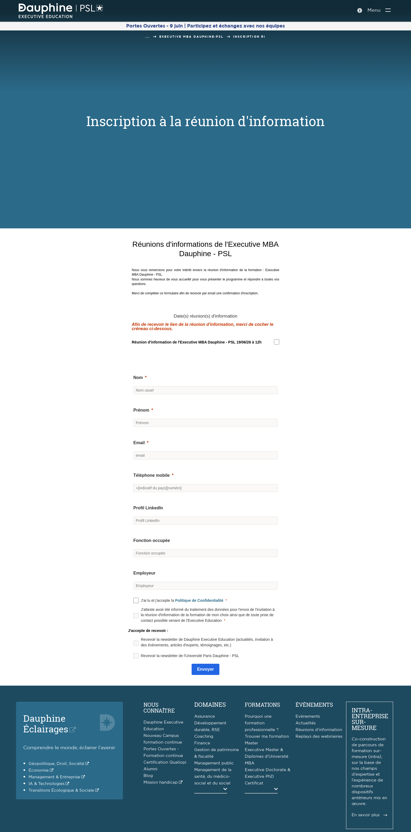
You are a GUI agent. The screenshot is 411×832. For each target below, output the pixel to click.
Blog (148, 776)
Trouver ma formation (267, 737)
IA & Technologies (46, 784)
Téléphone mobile (151, 475)
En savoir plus (365, 815)
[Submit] (205, 669)
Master (251, 743)
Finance (202, 743)
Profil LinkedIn (148, 508)
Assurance (204, 716)
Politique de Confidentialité (199, 600)
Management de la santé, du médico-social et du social (212, 776)
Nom (138, 377)
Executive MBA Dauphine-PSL (191, 36)
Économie (39, 770)
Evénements (308, 716)
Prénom (141, 410)
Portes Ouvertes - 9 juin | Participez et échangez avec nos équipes (205, 26)
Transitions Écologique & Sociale (61, 790)
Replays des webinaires (319, 737)
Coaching (203, 737)
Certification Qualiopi (165, 762)
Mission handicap (161, 782)
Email (139, 442)
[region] (197, 342)
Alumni (150, 769)
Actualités (306, 723)
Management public (214, 763)
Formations (262, 704)
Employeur (144, 573)
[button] (205, 354)
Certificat (254, 783)
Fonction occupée (151, 540)
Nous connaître (159, 707)
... (147, 36)
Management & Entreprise (54, 777)
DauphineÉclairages (45, 723)
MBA (249, 763)
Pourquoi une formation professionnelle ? (261, 723)
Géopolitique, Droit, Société (56, 764)
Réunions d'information (319, 730)
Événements (314, 704)
